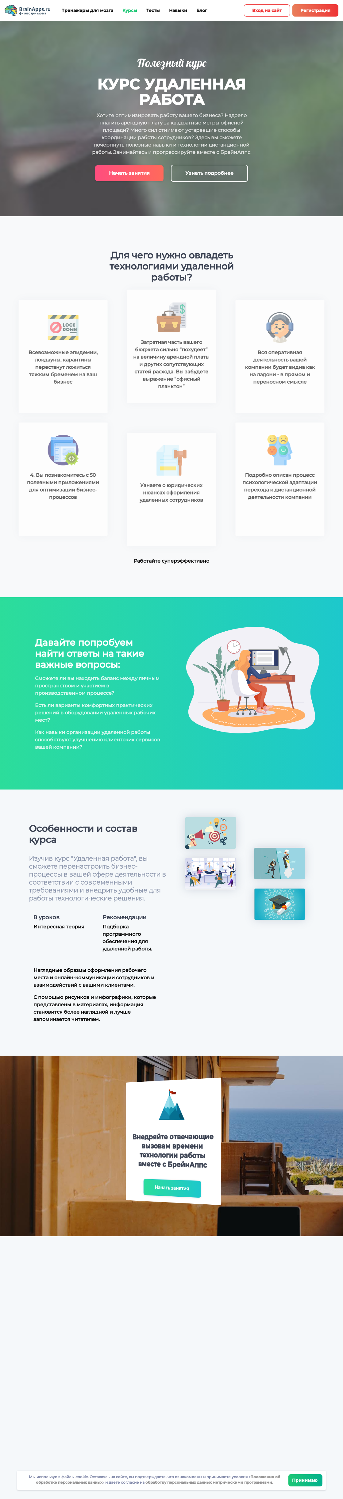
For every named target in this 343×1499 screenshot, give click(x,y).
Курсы (129, 10)
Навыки (178, 10)
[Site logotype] (28, 10)
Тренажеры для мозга (87, 10)
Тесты (153, 10)
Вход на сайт (267, 10)
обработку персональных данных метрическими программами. (209, 1482)
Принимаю (305, 1480)
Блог (201, 10)
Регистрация (315, 10)
